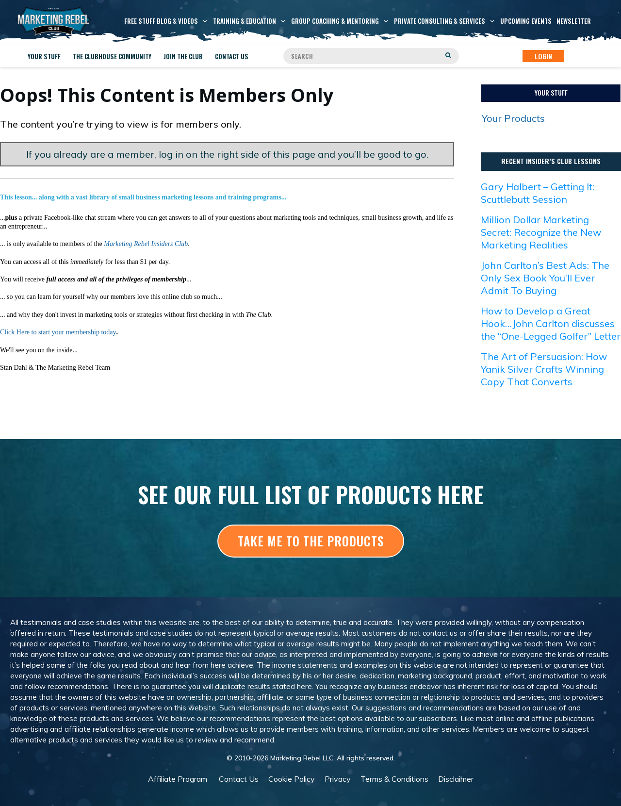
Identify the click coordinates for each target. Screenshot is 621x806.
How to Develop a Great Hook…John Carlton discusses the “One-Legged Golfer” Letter (551, 323)
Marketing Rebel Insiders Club (146, 243)
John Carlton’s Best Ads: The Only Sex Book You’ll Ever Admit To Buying (545, 277)
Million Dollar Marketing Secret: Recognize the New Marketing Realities (541, 232)
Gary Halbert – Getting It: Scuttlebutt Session (537, 193)
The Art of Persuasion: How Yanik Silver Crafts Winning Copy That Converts (544, 369)
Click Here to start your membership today (58, 332)
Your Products (513, 118)
